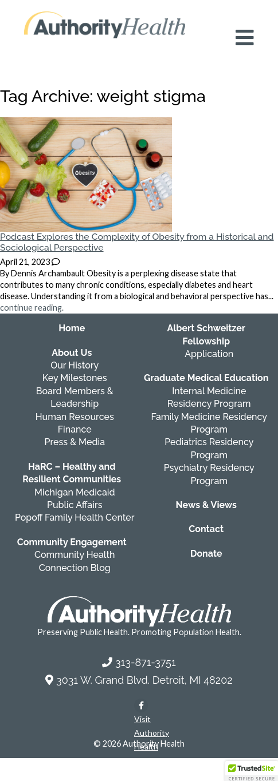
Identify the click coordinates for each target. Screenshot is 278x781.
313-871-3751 (145, 662)
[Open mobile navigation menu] (245, 37)
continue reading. (32, 307)
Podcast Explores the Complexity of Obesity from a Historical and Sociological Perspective (137, 242)
